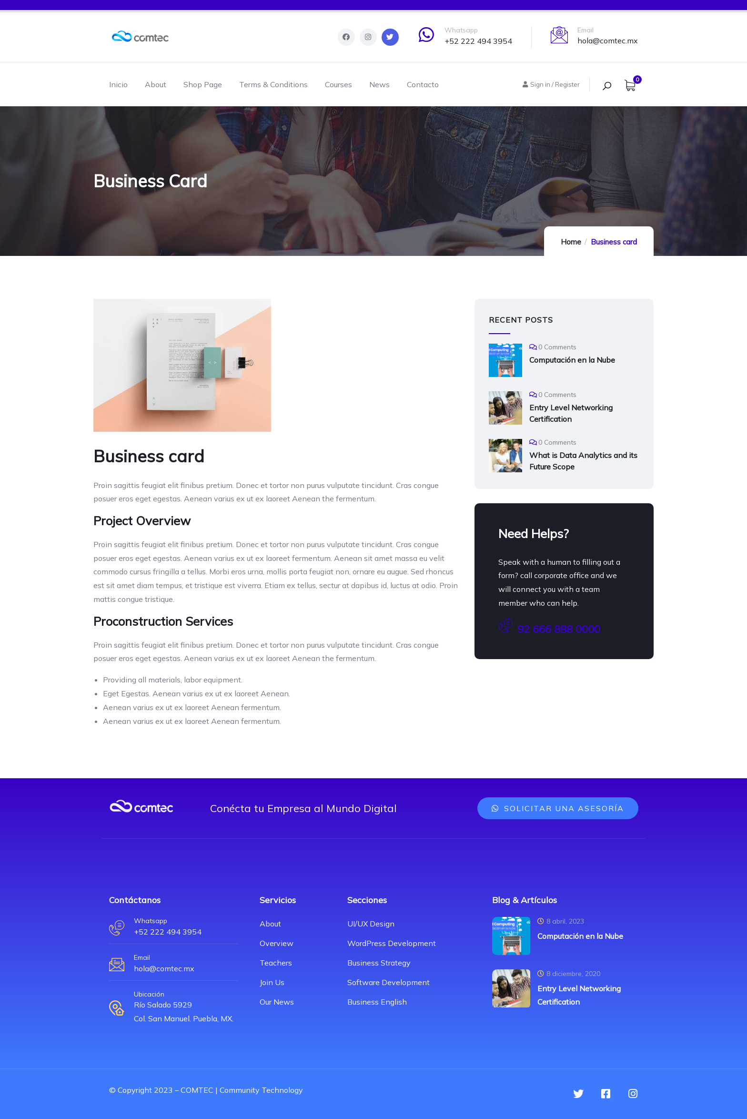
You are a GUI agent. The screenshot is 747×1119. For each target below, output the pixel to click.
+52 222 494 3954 (478, 41)
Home (571, 241)
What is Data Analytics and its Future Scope (583, 460)
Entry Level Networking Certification (571, 413)
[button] (557, 808)
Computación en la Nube (572, 360)
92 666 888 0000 (549, 628)
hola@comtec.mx (607, 40)
